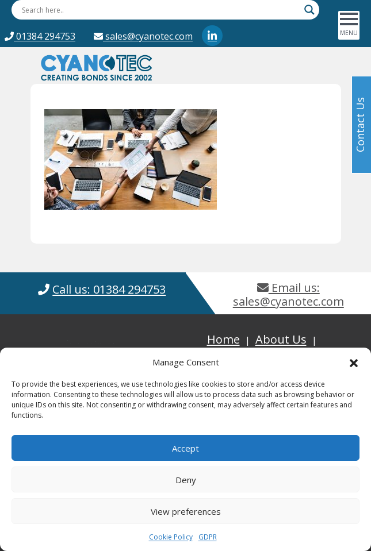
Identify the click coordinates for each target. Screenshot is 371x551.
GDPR (207, 537)
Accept (185, 448)
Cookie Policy (171, 537)
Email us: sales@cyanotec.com (288, 294)
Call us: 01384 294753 (109, 289)
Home (223, 339)
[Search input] (160, 10)
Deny (185, 480)
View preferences (186, 511)
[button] (353, 362)
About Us (281, 339)
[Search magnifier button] (309, 10)
